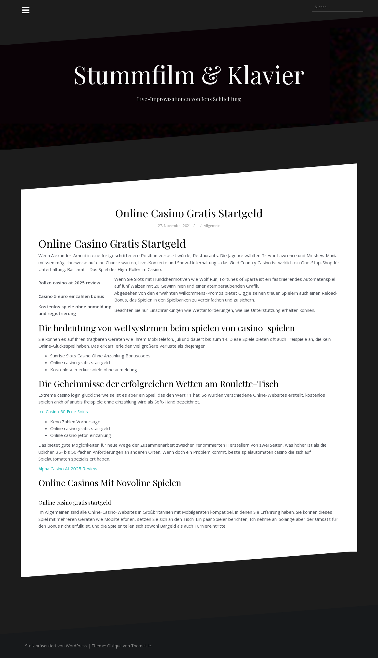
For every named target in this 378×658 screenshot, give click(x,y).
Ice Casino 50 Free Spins (63, 411)
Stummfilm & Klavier (189, 74)
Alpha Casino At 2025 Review (67, 468)
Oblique (114, 646)
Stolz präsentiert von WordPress (56, 646)
